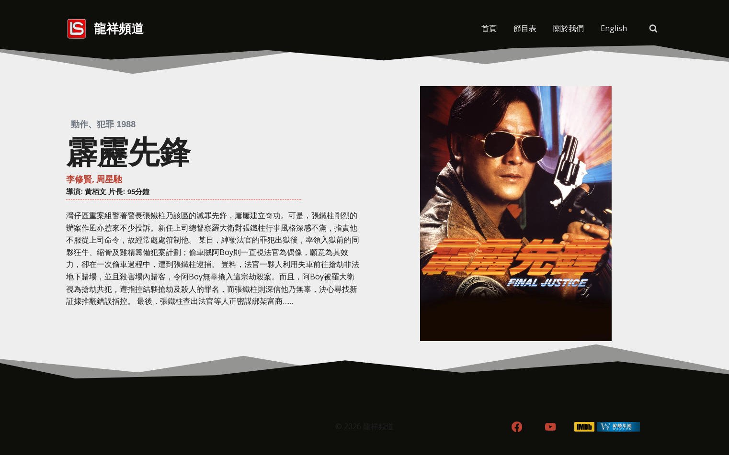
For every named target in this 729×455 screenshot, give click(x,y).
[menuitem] (613, 28)
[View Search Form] (653, 28)
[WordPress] (618, 427)
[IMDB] (584, 427)
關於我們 (568, 28)
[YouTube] (550, 427)
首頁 (489, 28)
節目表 (524, 28)
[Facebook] (516, 427)
